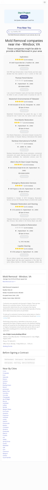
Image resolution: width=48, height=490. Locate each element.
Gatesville (5, 377)
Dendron (5, 429)
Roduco (5, 379)
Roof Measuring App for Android (22, 481)
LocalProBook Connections (38, 479)
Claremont (6, 451)
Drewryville (6, 431)
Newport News (7, 409)
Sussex (5, 443)
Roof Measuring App (20, 476)
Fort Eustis (6, 411)
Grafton (5, 455)
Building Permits (7, 346)
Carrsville (5, 395)
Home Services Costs (8, 472)
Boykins (5, 425)
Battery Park (6, 391)
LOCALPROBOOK (11, 2)
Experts (16, 474)
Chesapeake (6, 397)
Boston (5, 387)
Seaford (5, 421)
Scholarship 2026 (35, 472)
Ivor (4, 437)
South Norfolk (7, 457)
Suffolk (5, 405)
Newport (5, 453)
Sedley (4, 439)
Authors (33, 476)
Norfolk (5, 407)
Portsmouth (6, 423)
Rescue (5, 401)
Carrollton (5, 393)
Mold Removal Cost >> (9, 281)
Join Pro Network (19, 472)
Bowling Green (7, 385)
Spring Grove (6, 441)
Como (4, 371)
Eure (4, 375)
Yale (4, 447)
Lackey (5, 419)
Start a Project (6, 476)
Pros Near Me (6, 474)
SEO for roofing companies (38, 481)
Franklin (5, 435)
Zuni (4, 449)
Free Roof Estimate (7, 479)
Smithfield (5, 403)
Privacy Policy (34, 474)
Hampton (5, 413)
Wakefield (5, 445)
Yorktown (5, 417)
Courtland (5, 427)
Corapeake (6, 373)
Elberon (5, 433)
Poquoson (6, 415)
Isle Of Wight (6, 399)
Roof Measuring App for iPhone (22, 479)
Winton (5, 383)
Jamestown (6, 389)
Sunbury (5, 381)
